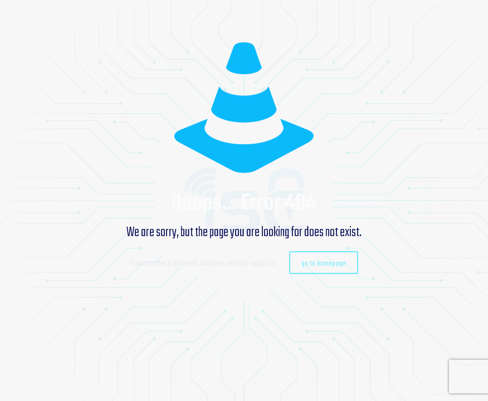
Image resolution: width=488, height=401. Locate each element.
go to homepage (323, 262)
